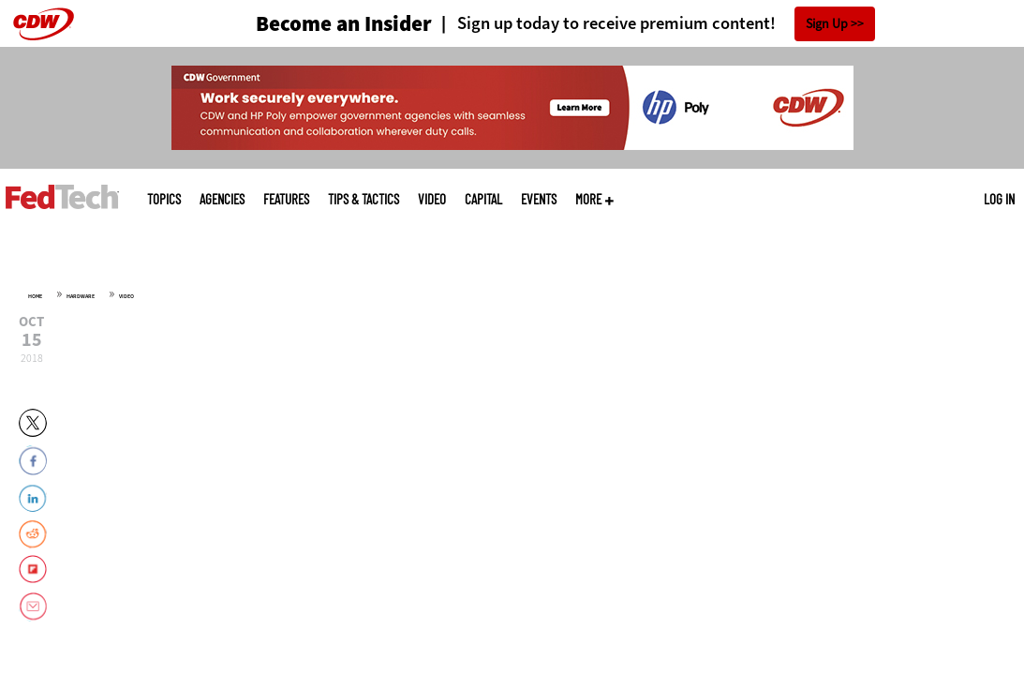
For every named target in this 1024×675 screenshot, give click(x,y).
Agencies (222, 199)
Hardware (81, 296)
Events (539, 199)
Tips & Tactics (363, 199)
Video (432, 199)
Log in (999, 198)
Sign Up (827, 24)
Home (35, 296)
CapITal (483, 199)
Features (286, 199)
